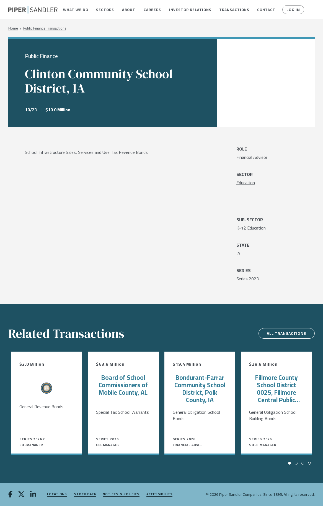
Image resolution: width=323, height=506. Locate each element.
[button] (75, 9)
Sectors (105, 9)
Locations (57, 494)
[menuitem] (75, 9)
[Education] (245, 182)
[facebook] (10, 495)
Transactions (234, 9)
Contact (266, 9)
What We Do (75, 9)
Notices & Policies (121, 494)
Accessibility (159, 494)
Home (13, 28)
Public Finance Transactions (44, 28)
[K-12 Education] (251, 228)
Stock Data (85, 494)
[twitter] (21, 495)
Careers (152, 9)
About (128, 9)
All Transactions (286, 333)
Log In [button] (293, 9)
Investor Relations (190, 9)
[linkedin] (33, 495)
